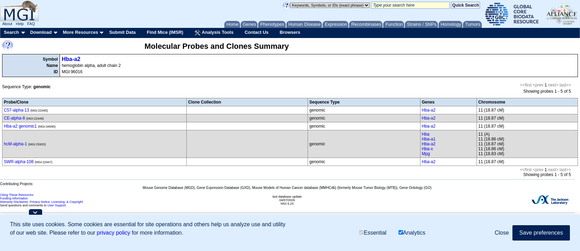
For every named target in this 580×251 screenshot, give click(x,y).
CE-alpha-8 (14, 118)
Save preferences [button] (541, 233)
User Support (56, 205)
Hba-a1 (428, 139)
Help (20, 24)
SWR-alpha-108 (18, 161)
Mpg (426, 153)
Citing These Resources (16, 195)
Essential (372, 233)
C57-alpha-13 (16, 110)
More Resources (80, 32)
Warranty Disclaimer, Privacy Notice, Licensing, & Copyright (41, 202)
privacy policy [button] (113, 233)
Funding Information (14, 198)
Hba (426, 134)
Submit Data (122, 32)
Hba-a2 (71, 59)
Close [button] (502, 233)
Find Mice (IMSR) (165, 32)
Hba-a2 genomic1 (20, 126)
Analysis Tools (213, 33)
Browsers (290, 32)
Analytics (412, 233)
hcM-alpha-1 (15, 144)
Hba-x (427, 148)
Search (11, 32)
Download (41, 32)
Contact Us (257, 32)
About (7, 24)
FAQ (31, 24)
